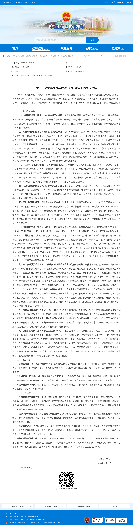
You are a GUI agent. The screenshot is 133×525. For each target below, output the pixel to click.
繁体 (111, 2)
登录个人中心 (30, 2)
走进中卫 (118, 48)
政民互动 (92, 48)
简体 (106, 2)
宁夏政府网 (18, 2)
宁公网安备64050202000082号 (15, 522)
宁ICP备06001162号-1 (33, 522)
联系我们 (16, 513)
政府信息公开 (41, 48)
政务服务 (66, 48)
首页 (15, 48)
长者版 (127, 2)
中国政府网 (7, 2)
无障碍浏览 (119, 2)
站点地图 (8, 513)
